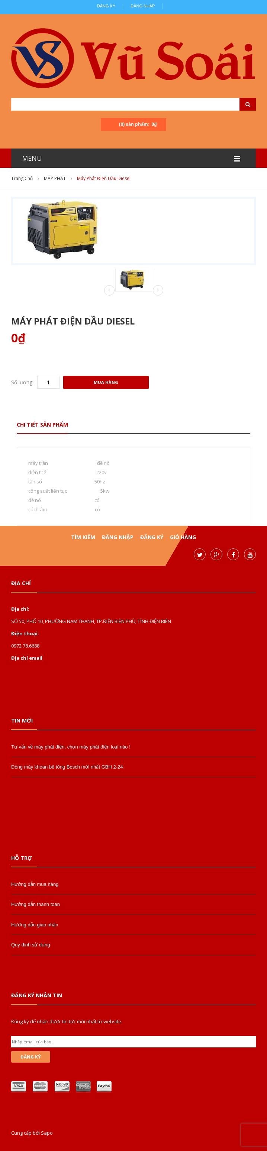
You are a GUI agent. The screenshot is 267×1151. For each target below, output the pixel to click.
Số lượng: (22, 382)
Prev (109, 290)
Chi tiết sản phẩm (42, 424)
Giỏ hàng (183, 537)
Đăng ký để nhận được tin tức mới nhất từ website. (66, 1021)
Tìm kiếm (83, 537)
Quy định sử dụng (30, 945)
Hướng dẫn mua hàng (34, 884)
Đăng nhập (143, 6)
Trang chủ (22, 178)
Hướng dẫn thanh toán (35, 904)
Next (158, 290)
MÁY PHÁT (55, 178)
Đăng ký (106, 6)
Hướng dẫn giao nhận (34, 924)
